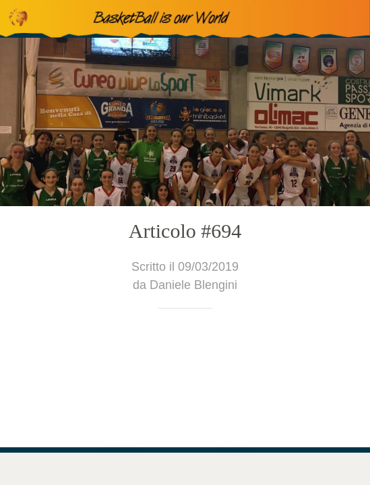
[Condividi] (272, 469)
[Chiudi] (19, 19)
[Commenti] (98, 469)
